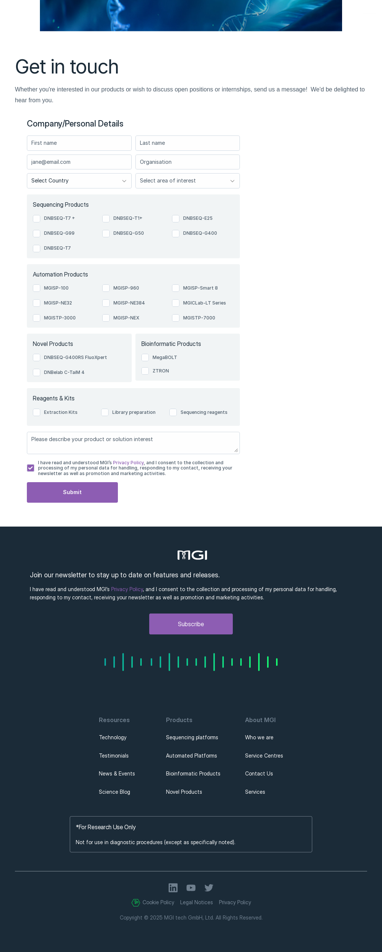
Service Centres (264, 755)
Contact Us (259, 773)
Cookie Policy (158, 902)
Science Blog (114, 792)
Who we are (259, 737)
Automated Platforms (191, 755)
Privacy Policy (128, 462)
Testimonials (114, 755)
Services (255, 792)
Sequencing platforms (192, 737)
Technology (112, 737)
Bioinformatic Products (193, 773)
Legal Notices (196, 902)
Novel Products (184, 792)
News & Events (117, 773)
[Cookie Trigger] (135, 902)
